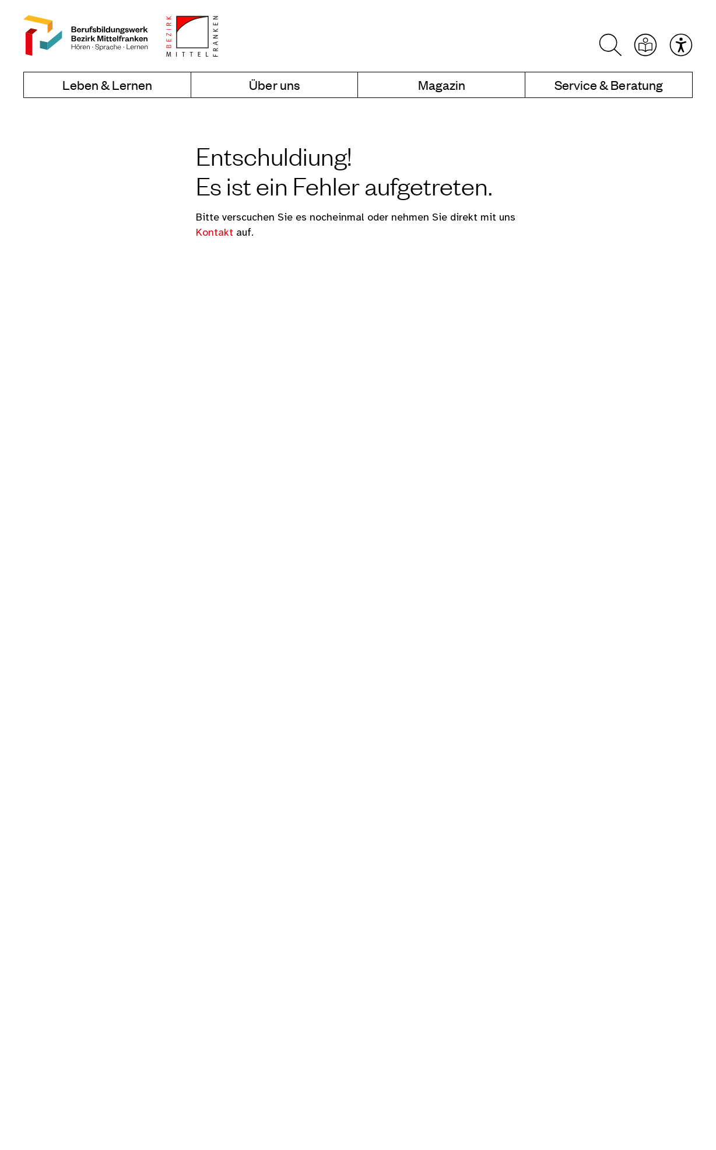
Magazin (441, 85)
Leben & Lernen (107, 85)
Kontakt (216, 233)
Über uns (274, 85)
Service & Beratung (608, 85)
